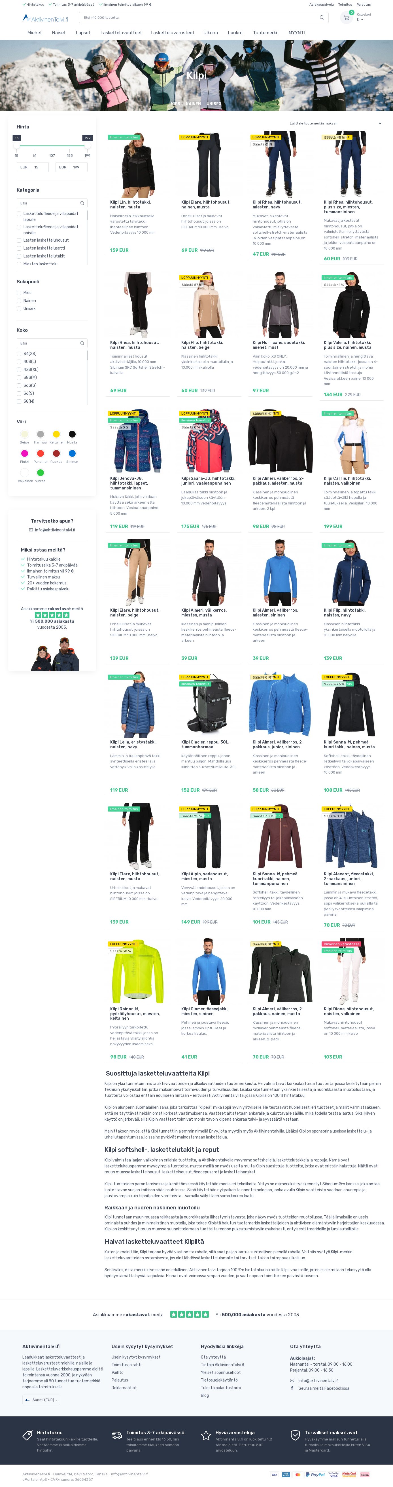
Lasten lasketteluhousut (46, 240)
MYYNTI (297, 32)
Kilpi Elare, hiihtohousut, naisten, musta (135, 876)
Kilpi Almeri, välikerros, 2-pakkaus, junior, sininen (278, 744)
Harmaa (40, 442)
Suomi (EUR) (39, 1400)
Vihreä (40, 481)
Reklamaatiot (124, 1387)
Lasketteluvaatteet (121, 32)
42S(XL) (31, 369)
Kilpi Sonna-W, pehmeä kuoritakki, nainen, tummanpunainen (275, 879)
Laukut (235, 32)
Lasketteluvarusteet (172, 32)
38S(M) (30, 377)
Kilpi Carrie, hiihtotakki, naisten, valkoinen (347, 481)
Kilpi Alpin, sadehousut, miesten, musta (204, 876)
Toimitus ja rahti (126, 1365)
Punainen (40, 462)
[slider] (17, 145)
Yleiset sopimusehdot (221, 1372)
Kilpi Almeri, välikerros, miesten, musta (204, 613)
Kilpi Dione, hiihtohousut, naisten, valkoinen (349, 1011)
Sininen (72, 462)
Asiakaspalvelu (321, 5)
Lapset (83, 32)
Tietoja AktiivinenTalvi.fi (222, 1365)
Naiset (59, 32)
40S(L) (30, 361)
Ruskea (56, 462)
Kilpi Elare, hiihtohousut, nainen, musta (206, 205)
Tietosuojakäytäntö (219, 1380)
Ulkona (210, 32)
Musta (72, 442)
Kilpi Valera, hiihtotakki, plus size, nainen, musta (347, 345)
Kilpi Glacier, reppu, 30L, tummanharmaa (205, 744)
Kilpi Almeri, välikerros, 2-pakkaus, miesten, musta (278, 481)
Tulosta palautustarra (221, 1387)
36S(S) (30, 385)
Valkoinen (24, 481)
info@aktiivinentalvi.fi (314, 1380)
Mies (27, 292)
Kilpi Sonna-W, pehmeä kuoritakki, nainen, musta (349, 744)
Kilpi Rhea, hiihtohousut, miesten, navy (277, 205)
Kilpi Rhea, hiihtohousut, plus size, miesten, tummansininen (348, 207)
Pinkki (24, 462)
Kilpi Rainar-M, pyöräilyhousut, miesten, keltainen (135, 1014)
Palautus (364, 5)
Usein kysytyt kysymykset (136, 1357)
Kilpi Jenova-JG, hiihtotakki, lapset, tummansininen (129, 483)
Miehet (34, 32)
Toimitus (345, 5)
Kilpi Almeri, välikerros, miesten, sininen (275, 613)
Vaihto (118, 1372)
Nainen (30, 300)
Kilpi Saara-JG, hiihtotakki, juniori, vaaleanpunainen (208, 481)
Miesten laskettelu (41, 264)
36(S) (29, 393)
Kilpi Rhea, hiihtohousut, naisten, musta (134, 345)
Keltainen (56, 442)
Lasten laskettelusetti (44, 248)
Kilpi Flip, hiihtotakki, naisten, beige (202, 345)
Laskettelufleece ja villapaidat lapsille (51, 216)
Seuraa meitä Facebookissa (319, 1388)
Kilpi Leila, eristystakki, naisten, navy (133, 744)
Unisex (30, 308)
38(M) (29, 401)
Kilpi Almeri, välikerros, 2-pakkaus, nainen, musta (278, 1011)
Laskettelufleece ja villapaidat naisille (51, 230)
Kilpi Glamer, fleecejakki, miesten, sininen (205, 1011)
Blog (205, 1395)
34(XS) (30, 353)
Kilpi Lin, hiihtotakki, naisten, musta (130, 205)
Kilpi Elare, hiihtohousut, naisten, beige (135, 613)
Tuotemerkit (266, 32)
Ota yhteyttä (213, 1357)
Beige (24, 442)
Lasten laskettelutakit (44, 256)
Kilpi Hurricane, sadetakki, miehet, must (279, 345)
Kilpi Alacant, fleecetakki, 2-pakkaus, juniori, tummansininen (349, 879)
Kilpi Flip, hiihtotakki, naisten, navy (345, 613)
